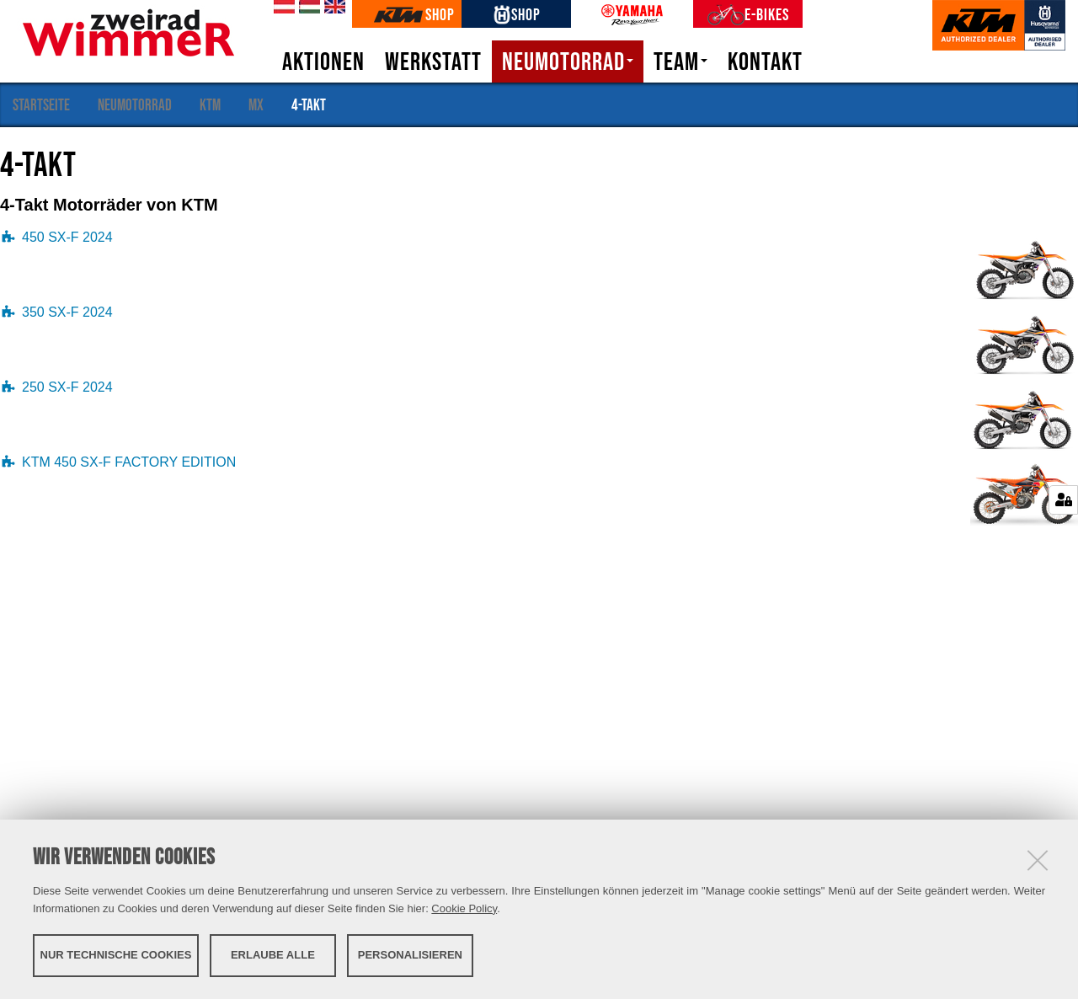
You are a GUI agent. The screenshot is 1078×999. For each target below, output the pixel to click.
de (281, 7)
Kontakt (765, 61)
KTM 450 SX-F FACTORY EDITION (129, 462)
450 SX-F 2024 (67, 237)
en (331, 7)
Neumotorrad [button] (567, 61)
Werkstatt (433, 61)
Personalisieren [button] (410, 954)
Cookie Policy (464, 908)
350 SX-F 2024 (67, 312)
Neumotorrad (135, 104)
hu (306, 7)
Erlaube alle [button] (273, 954)
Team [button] (680, 61)
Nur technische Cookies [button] (116, 954)
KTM (210, 104)
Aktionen (323, 61)
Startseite (41, 104)
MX (256, 104)
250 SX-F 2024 (67, 387)
